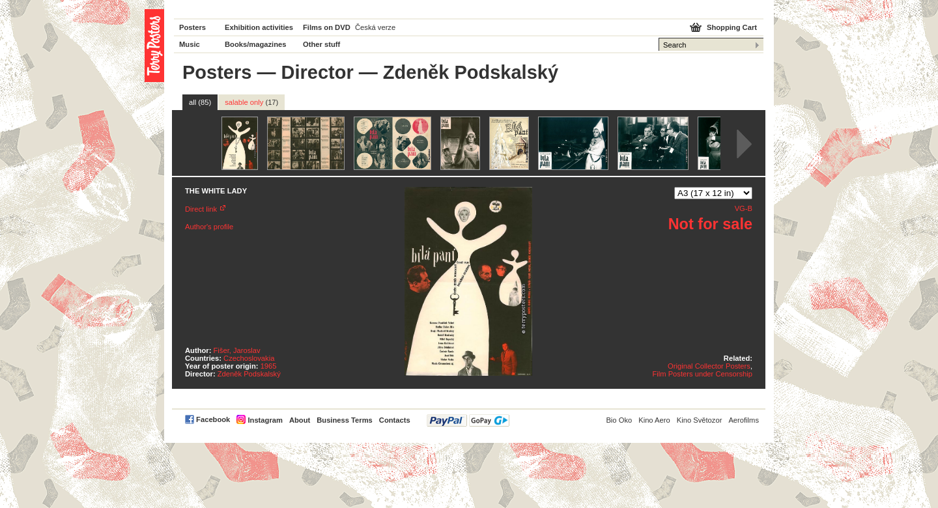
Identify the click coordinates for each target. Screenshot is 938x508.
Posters (192, 27)
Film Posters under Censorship (702, 374)
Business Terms (345, 420)
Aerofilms (743, 420)
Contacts (394, 420)
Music (189, 44)
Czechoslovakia (248, 358)
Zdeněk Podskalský (249, 374)
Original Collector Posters (709, 366)
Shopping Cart (732, 27)
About (299, 420)
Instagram (265, 420)
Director (317, 72)
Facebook (213, 419)
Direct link (201, 209)
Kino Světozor (699, 420)
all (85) (200, 102)
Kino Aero (654, 420)
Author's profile (209, 227)
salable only (251, 102)
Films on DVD (326, 27)
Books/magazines (256, 44)
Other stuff (321, 44)
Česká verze (375, 27)
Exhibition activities (259, 27)
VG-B (743, 208)
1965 (269, 366)
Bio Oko (619, 420)
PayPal (468, 420)
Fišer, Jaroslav (237, 350)
